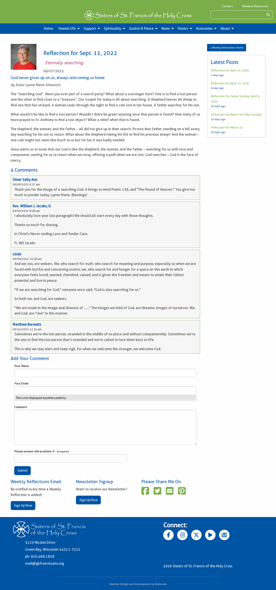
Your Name (105, 370)
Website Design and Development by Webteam (138, 584)
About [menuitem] (225, 28)
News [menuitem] (165, 28)
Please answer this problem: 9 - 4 (70, 456)
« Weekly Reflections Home (226, 47)
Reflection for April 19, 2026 (230, 70)
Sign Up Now (23, 505)
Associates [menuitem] (204, 28)
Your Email (105, 388)
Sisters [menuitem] (183, 28)
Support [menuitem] (90, 28)
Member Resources (255, 6)
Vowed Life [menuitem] (67, 28)
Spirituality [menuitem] (112, 28)
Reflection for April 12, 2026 (230, 83)
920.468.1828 (42, 556)
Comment (105, 425)
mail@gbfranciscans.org (44, 563)
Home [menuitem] (48, 28)
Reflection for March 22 (227, 127)
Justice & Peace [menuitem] (141, 28)
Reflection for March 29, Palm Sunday (236, 114)
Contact (227, 6)
